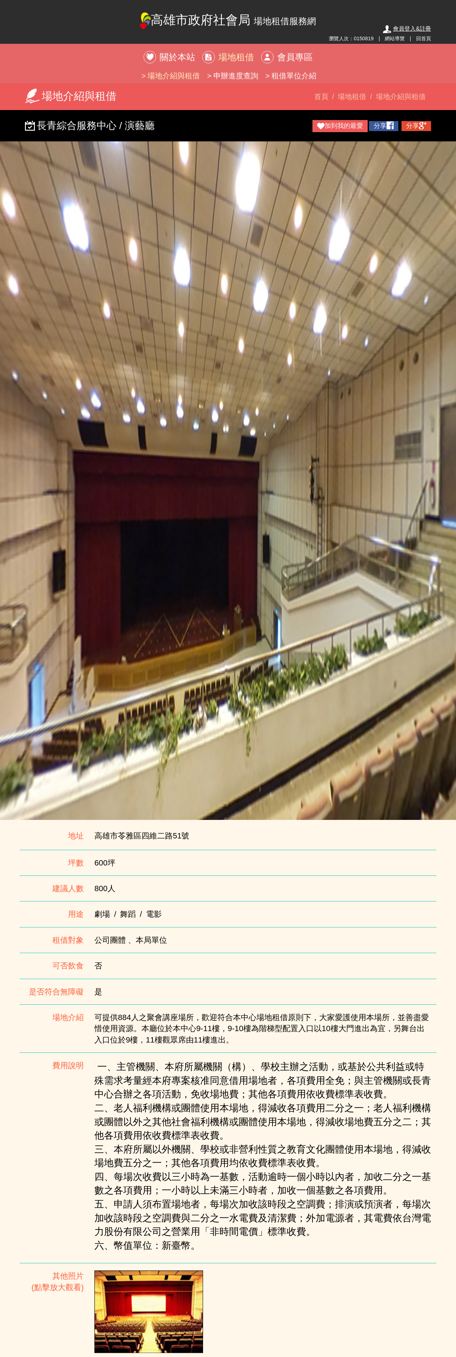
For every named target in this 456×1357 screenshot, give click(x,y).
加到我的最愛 (340, 125)
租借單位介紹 (293, 76)
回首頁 (423, 38)
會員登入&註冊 (407, 29)
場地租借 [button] (236, 57)
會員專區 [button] (295, 57)
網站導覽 (395, 38)
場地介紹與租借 (173, 76)
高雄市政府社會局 (228, 20)
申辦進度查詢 (235, 76)
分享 (384, 125)
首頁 (321, 96)
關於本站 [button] (177, 57)
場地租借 (352, 96)
